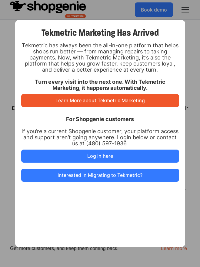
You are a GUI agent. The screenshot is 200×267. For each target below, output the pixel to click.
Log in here (100, 156)
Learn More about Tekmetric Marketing (100, 100)
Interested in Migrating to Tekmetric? (100, 175)
